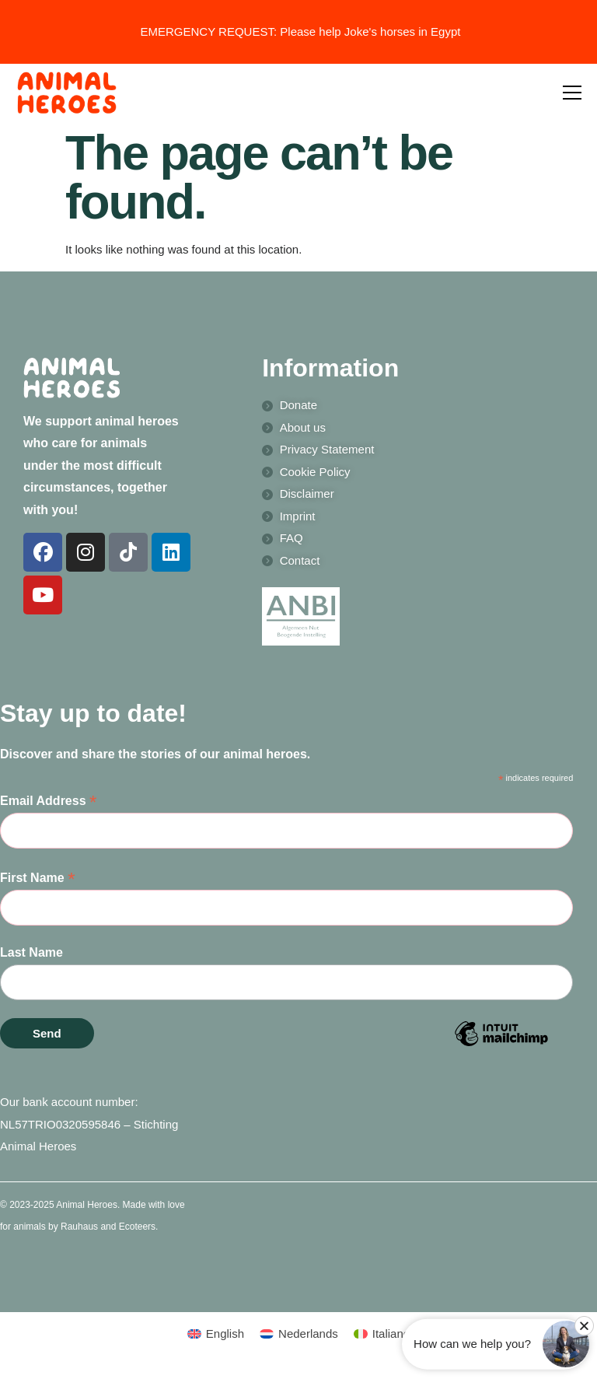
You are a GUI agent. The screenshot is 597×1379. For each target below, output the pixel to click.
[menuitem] (216, 1333)
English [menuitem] (225, 1333)
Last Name (31, 952)
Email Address (48, 801)
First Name (37, 878)
